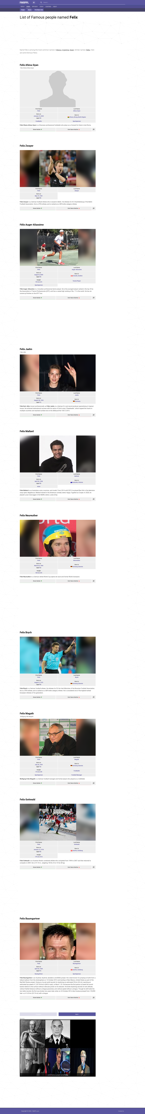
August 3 (37, 682)
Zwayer (77, 190)
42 (40, 567)
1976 (42, 849)
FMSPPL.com (35, 1111)
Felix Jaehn (26, 349)
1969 (41, 968)
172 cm (37, 772)
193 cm (37, 282)
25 (40, 276)
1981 (41, 196)
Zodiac (41, 6)
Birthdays (35, 6)
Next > (77, 1014)
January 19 (37, 116)
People (22, 6)
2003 (42, 116)
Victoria (80, 482)
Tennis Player (77, 281)
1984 (41, 565)
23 (40, 118)
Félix (38, 269)
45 (40, 198)
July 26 (37, 764)
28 (40, 483)
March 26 (37, 565)
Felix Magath (27, 713)
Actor (38, 486)
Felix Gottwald (27, 799)
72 (40, 766)
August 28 (37, 400)
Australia (75, 482)
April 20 (37, 481)
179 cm (37, 856)
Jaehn (77, 395)
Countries (48, 6)
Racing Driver (39, 974)
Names (28, 6)
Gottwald (76, 844)
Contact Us (121, 1111)
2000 (41, 274)
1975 (41, 682)
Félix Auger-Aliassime (32, 224)
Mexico (58, 50)
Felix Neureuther (29, 515)
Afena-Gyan (76, 111)
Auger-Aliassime (77, 269)
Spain (72, 50)
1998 (41, 481)
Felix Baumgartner (30, 918)
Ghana (71, 117)
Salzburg (80, 850)
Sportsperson (77, 121)
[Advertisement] (72, 32)
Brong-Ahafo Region (80, 117)
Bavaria (80, 566)
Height (55, 6)
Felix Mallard (27, 431)
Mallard (76, 476)
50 (40, 684)
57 (40, 970)
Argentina (65, 50)
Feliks (88, 50)
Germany (77, 401)
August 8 (37, 274)
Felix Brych (26, 632)
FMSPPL (24, 2)
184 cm (37, 573)
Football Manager (76, 775)
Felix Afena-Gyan (29, 65)
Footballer (39, 121)
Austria (75, 850)
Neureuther (76, 560)
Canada (75, 275)
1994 (42, 400)
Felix (38, 111)
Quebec (80, 275)
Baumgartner (77, 963)
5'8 (41, 772)
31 (40, 402)
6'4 (41, 282)
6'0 (41, 573)
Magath (76, 759)
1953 (41, 764)
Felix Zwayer (26, 145)
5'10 (41, 856)
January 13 (37, 849)
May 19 (37, 196)
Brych (76, 677)
